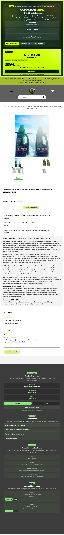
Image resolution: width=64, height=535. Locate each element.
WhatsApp (17, 404)
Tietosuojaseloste (32, 439)
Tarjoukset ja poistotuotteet (32, 435)
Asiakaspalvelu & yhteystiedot (32, 426)
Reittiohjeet (9, 500)
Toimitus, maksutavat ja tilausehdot (32, 430)
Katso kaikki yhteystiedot (32, 408)
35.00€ (6, 226)
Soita (46, 404)
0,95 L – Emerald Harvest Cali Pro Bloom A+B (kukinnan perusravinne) (26, 224)
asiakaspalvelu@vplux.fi (32, 387)
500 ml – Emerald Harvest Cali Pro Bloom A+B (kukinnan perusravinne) (27, 216)
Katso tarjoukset (39, 43)
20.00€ (6, 219)
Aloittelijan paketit (11, 43)
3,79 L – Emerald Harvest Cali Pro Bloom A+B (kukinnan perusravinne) (26, 231)
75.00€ (6, 234)
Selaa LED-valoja (25, 43)
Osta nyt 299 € (32, 71)
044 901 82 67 (32, 393)
